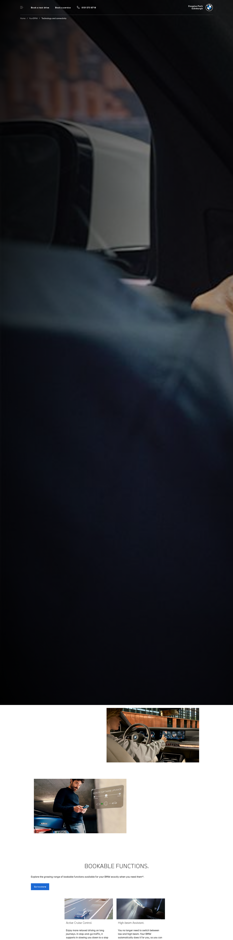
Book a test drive (40, 7)
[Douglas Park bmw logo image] (200, 7)
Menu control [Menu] (21, 7)
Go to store (40, 886)
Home (23, 18)
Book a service (63, 7)
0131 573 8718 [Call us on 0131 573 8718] (89, 7)
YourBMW (33, 18)
